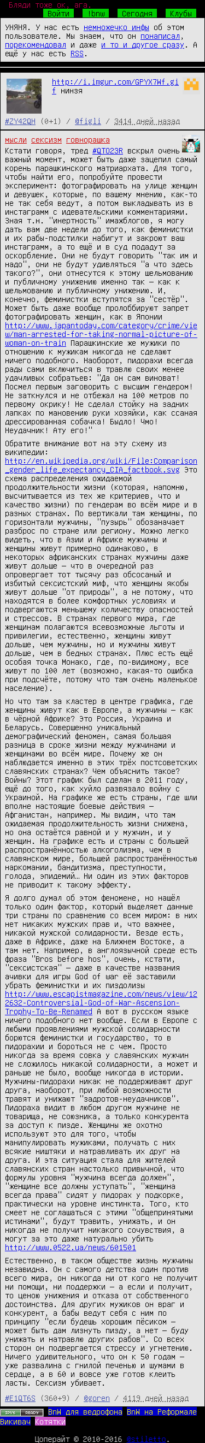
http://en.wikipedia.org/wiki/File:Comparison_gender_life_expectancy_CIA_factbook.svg (101, 465)
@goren (97, 1397)
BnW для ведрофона (85, 1411)
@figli (88, 120)
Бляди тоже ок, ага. (50, 4)
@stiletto (146, 1438)
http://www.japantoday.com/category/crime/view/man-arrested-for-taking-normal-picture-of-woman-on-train (101, 334)
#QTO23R (107, 150)
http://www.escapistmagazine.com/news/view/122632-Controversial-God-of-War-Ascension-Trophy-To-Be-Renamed (101, 1002)
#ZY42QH (20, 120)
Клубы (181, 13)
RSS (77, 53)
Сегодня (137, 13)
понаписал (160, 35)
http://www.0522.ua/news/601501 (70, 1247)
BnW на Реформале (162, 1411)
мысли (16, 139)
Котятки (50, 1421)
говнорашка (88, 139)
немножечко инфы (116, 26)
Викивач (15, 1421)
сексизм (46, 139)
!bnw (95, 13)
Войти (58, 13)
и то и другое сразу (142, 44)
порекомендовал (35, 44)
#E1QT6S (20, 1397)
